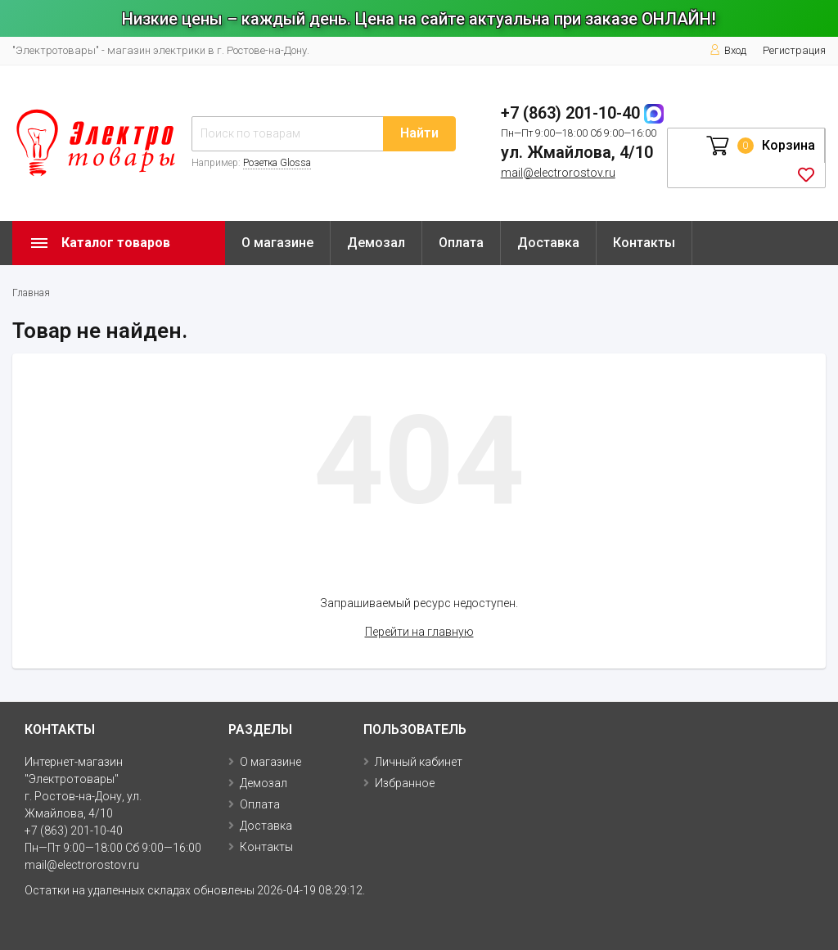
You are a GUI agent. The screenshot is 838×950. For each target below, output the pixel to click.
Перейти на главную (419, 631)
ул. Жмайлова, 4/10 (577, 152)
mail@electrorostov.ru (558, 172)
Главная (31, 293)
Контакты (644, 242)
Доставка (548, 242)
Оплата (461, 242)
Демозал (376, 242)
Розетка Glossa (277, 163)
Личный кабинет (418, 761)
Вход (728, 50)
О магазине (277, 242)
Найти (419, 133)
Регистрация (794, 50)
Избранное (405, 783)
